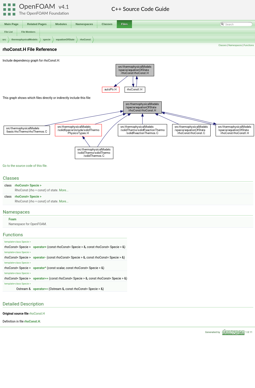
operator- (39, 257)
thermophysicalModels (25, 39)
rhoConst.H (37, 313)
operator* (39, 268)
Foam (12, 219)
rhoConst (85, 39)
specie (46, 39)
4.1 (65, 6)
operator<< (40, 289)
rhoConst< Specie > (28, 185)
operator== (40, 278)
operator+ (40, 247)
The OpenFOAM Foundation (44, 13)
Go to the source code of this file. (25, 165)
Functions (249, 45)
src (4, 39)
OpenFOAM (37, 6)
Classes (223, 45)
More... (63, 190)
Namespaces (235, 45)
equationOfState (65, 39)
